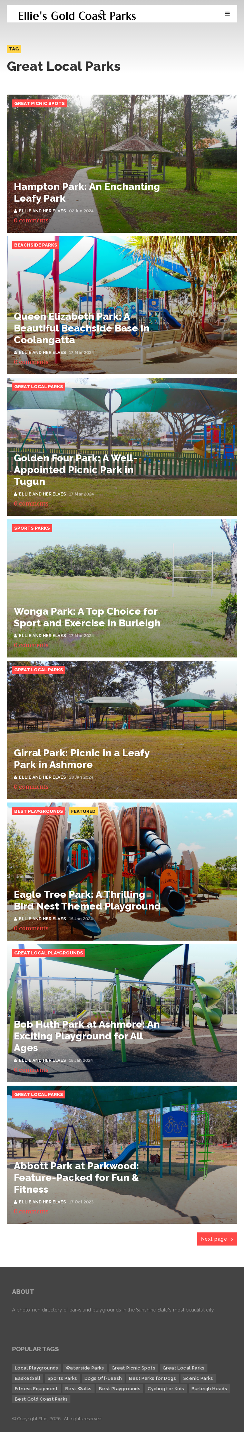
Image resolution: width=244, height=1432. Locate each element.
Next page (217, 1239)
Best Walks (78, 1388)
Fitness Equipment (36, 1388)
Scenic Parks (198, 1378)
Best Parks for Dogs (152, 1378)
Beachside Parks (35, 245)
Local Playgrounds (36, 1368)
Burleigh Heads (209, 1388)
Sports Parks (32, 528)
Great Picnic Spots (39, 103)
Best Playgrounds (38, 811)
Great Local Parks (38, 386)
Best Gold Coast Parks (41, 1399)
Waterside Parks (85, 1368)
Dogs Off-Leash (103, 1378)
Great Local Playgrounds (48, 952)
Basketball (27, 1378)
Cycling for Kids (166, 1388)
